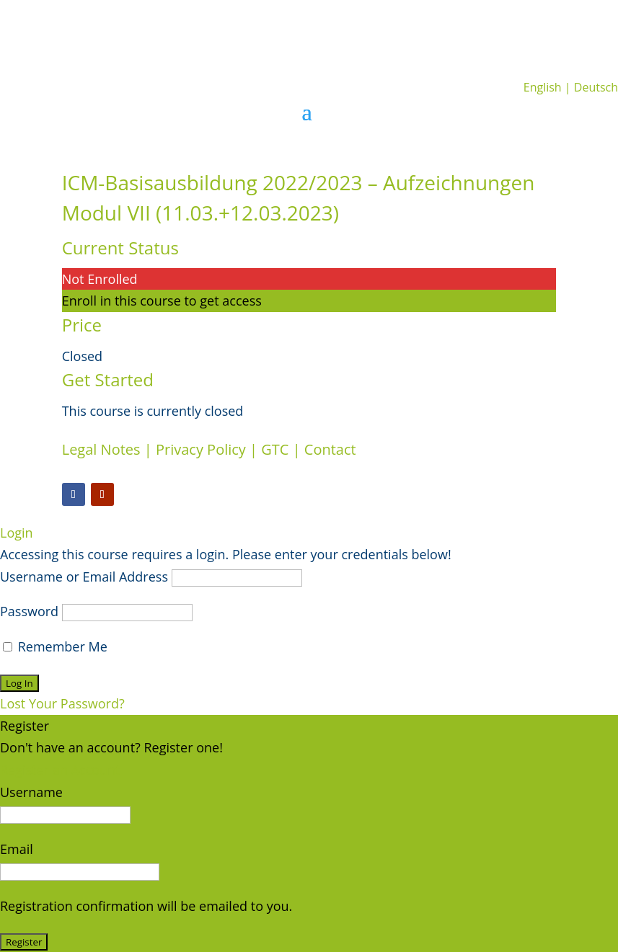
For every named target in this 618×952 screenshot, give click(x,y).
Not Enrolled (100, 279)
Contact (330, 449)
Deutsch (596, 87)
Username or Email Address (84, 576)
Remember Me (55, 646)
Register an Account (60, 769)
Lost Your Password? (62, 703)
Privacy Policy (201, 449)
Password (29, 611)
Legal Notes (101, 449)
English (543, 87)
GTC (274, 449)
